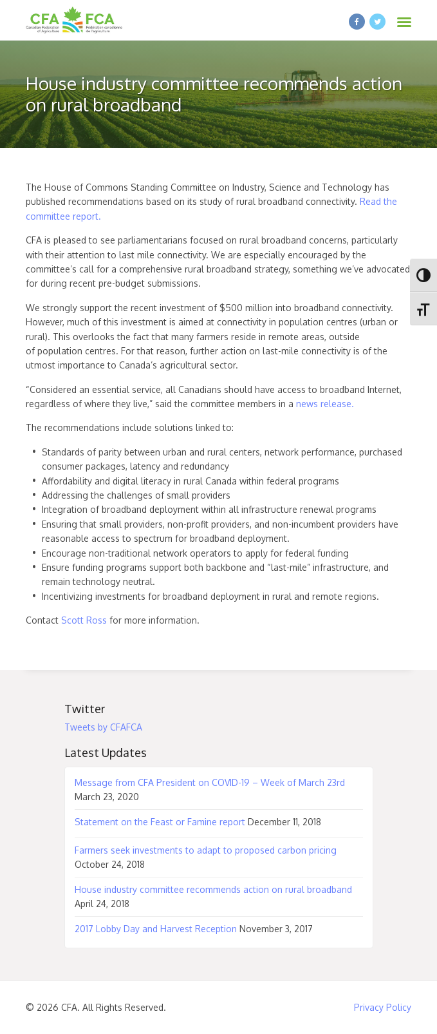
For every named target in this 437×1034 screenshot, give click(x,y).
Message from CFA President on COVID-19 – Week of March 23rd (210, 782)
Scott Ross (84, 620)
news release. (325, 403)
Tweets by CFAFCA (103, 727)
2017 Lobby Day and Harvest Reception (156, 928)
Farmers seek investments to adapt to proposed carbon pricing (206, 850)
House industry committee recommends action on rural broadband (213, 889)
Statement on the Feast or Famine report (160, 821)
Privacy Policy (382, 1007)
